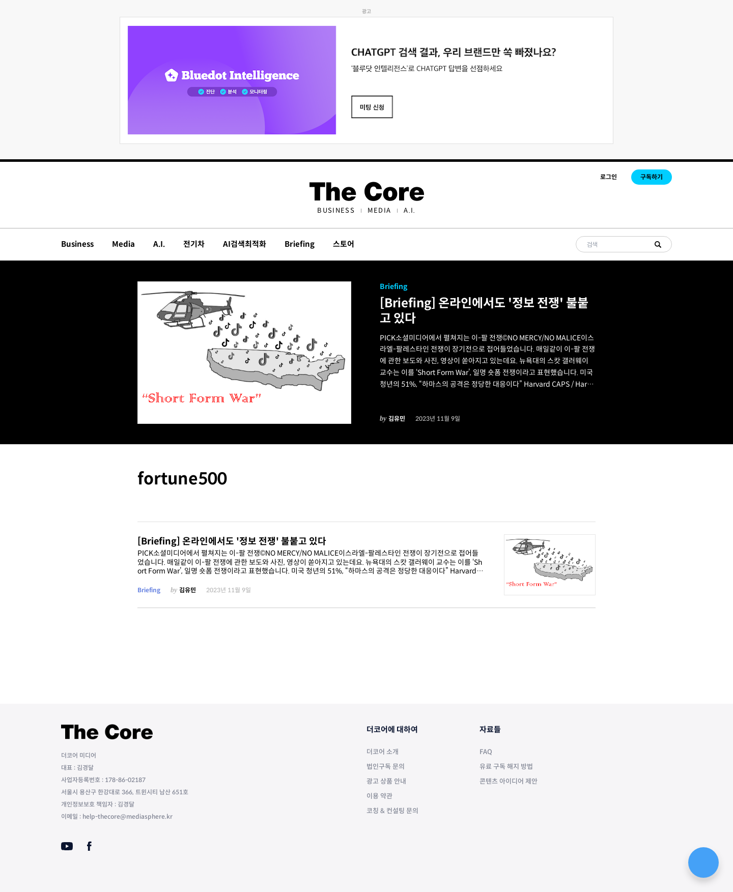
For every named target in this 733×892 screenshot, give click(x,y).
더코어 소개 (382, 752)
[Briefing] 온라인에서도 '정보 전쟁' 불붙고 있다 (484, 311)
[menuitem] (335, 210)
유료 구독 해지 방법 (506, 766)
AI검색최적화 (244, 244)
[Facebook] (89, 846)
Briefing (300, 244)
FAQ (486, 752)
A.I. (409, 210)
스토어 (343, 244)
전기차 (194, 244)
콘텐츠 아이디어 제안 (509, 781)
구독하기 (651, 177)
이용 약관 (379, 796)
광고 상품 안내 (386, 781)
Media (379, 210)
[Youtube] (67, 846)
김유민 (396, 418)
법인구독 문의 (385, 766)
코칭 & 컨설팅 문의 (392, 811)
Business (335, 210)
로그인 (608, 177)
